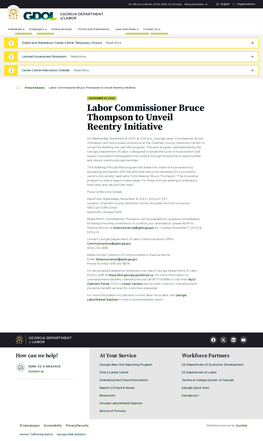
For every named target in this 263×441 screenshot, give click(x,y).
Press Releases (35, 87)
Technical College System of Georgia (208, 380)
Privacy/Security (77, 425)
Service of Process (112, 410)
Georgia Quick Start (195, 387)
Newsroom (107, 395)
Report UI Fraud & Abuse (116, 387)
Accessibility (53, 425)
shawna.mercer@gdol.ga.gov (133, 227)
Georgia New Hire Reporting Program (125, 364)
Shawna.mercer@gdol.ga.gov (116, 259)
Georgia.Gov (190, 395)
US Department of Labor (199, 372)
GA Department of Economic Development (213, 364)
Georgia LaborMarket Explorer (121, 403)
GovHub (241, 425)
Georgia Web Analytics (71, 434)
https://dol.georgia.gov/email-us (131, 275)
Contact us (36, 371)
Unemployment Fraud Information (123, 380)
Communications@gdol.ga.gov (109, 243)
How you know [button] (194, 4)
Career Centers (132, 283)
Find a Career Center (113, 372)
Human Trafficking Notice (36, 434)
